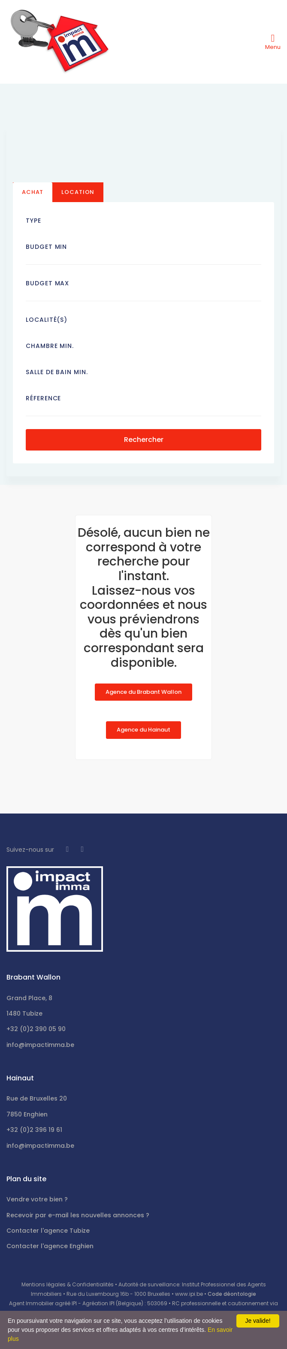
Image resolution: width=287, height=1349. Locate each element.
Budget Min (46, 246)
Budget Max (47, 283)
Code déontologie (232, 1294)
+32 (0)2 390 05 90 (36, 1029)
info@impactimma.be (40, 1044)
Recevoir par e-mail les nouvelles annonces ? (77, 1215)
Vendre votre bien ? (37, 1199)
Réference (43, 398)
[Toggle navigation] (273, 41)
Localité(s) (46, 319)
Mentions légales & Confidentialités (67, 1284)
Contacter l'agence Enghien (50, 1246)
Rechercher (143, 440)
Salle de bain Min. (57, 372)
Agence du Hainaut (143, 730)
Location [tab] (77, 192)
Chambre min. (50, 346)
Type (33, 220)
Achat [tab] (32, 192)
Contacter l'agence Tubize (48, 1230)
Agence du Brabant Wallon (143, 692)
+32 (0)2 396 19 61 (34, 1129)
